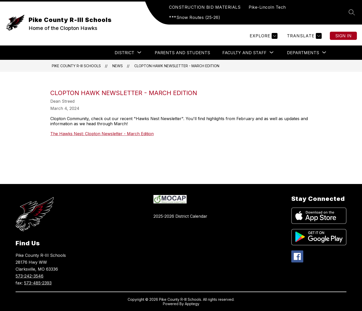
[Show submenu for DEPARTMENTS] (303, 53)
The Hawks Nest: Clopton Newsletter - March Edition (102, 133)
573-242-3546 (29, 276)
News (117, 66)
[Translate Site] (304, 36)
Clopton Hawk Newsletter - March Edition (176, 66)
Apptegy (192, 304)
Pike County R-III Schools (76, 66)
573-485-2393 (38, 282)
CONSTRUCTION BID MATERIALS (204, 7)
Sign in (343, 35)
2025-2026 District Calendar (180, 216)
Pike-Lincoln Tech (267, 7)
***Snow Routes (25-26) (194, 17)
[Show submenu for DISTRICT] (124, 53)
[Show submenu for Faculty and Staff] (244, 53)
